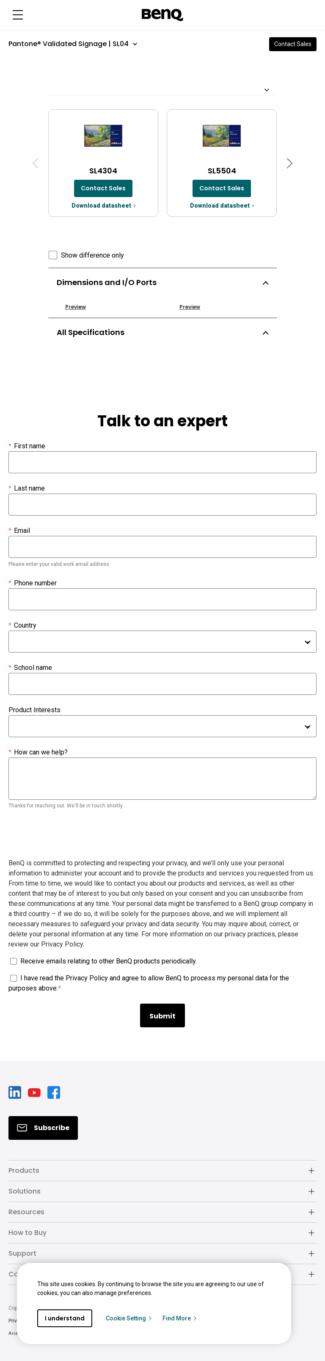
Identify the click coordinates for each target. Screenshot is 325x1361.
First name (26, 446)
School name (30, 668)
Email (19, 531)
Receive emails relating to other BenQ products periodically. (108, 961)
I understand (65, 1318)
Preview (75, 306)
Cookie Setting (129, 1318)
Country (22, 625)
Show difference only (92, 255)
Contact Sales (292, 44)
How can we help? (38, 752)
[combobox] (162, 642)
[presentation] (72, 834)
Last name (26, 488)
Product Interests (34, 710)
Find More (180, 1318)
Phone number (32, 583)
